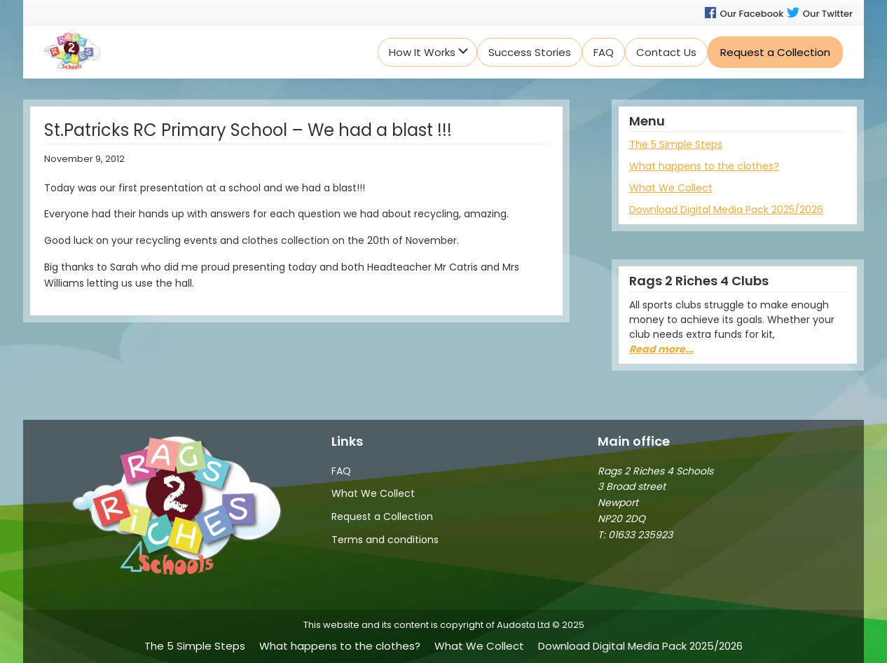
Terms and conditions (385, 540)
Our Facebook (743, 13)
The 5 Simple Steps (675, 144)
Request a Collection (382, 517)
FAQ (341, 471)
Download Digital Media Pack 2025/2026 (726, 210)
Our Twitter (819, 13)
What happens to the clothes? (704, 166)
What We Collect (671, 188)
